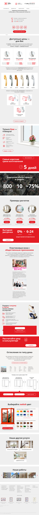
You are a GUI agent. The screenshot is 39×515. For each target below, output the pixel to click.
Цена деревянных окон (28, 489)
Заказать (7, 222)
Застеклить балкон (11, 490)
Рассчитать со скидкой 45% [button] (8, 428)
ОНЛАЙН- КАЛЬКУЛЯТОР (19, 3)
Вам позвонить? (28, 157)
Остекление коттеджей (4, 488)
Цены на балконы (27, 488)
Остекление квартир (4, 489)
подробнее (8, 240)
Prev (2, 475)
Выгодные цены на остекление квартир (19, 362)
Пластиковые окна (6, 8)
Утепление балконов (12, 489)
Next (37, 475)
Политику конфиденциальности (7, 513)
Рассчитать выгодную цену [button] (19, 31)
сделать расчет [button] (30, 394)
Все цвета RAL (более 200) (27, 417)
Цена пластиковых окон (27, 486)
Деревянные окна (13, 8)
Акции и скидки (27, 490)
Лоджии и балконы (21, 8)
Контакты (27, 8)
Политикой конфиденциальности (7, 429)
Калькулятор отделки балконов (20, 489)
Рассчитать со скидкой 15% (19, 121)
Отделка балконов (11, 488)
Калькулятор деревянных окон (19, 491)
